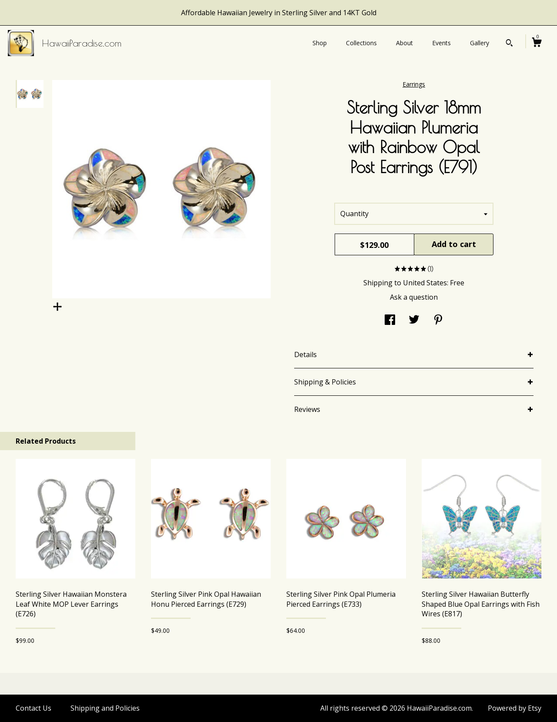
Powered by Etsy (514, 708)
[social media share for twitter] (414, 320)
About (404, 43)
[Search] (509, 44)
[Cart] (536, 43)
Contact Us (33, 708)
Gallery (479, 43)
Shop (319, 43)
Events (441, 43)
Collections (361, 43)
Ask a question (414, 297)
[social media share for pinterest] (438, 320)
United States (425, 282)
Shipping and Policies (105, 708)
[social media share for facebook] (390, 320)
